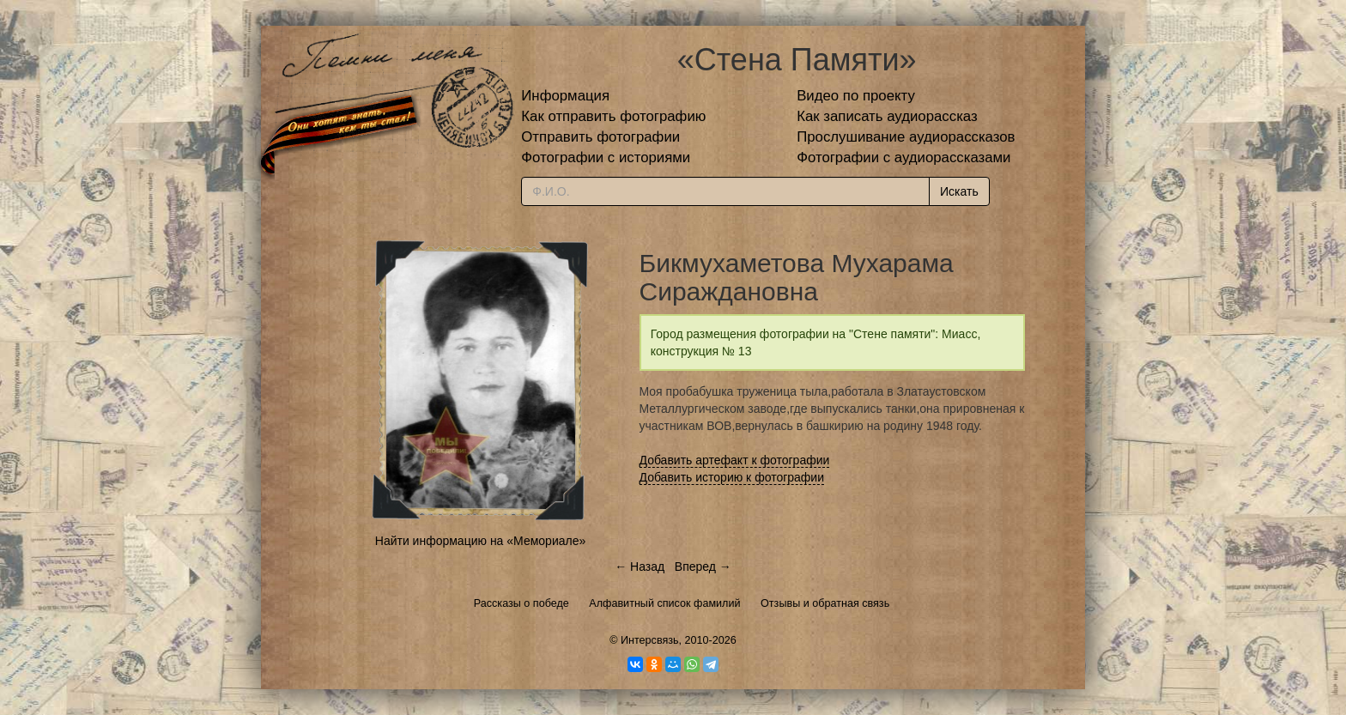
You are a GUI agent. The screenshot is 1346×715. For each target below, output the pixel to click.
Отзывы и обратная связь (825, 603)
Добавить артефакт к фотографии (735, 460)
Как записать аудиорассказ (887, 116)
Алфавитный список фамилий (664, 603)
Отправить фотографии (600, 137)
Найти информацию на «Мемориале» (480, 541)
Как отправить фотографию (613, 116)
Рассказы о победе (521, 603)
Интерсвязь (650, 640)
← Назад (639, 566)
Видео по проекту (856, 96)
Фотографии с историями (605, 157)
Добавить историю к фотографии (732, 477)
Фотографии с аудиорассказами (903, 157)
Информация (565, 96)
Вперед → (703, 566)
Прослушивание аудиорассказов (906, 137)
